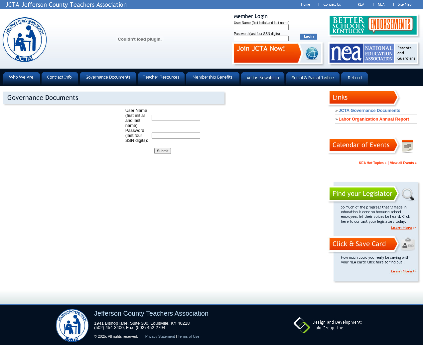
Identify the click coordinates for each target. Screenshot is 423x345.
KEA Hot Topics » (372, 163)
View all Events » (403, 163)
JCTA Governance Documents (369, 110)
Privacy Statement (160, 336)
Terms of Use (189, 336)
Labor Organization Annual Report (374, 119)
